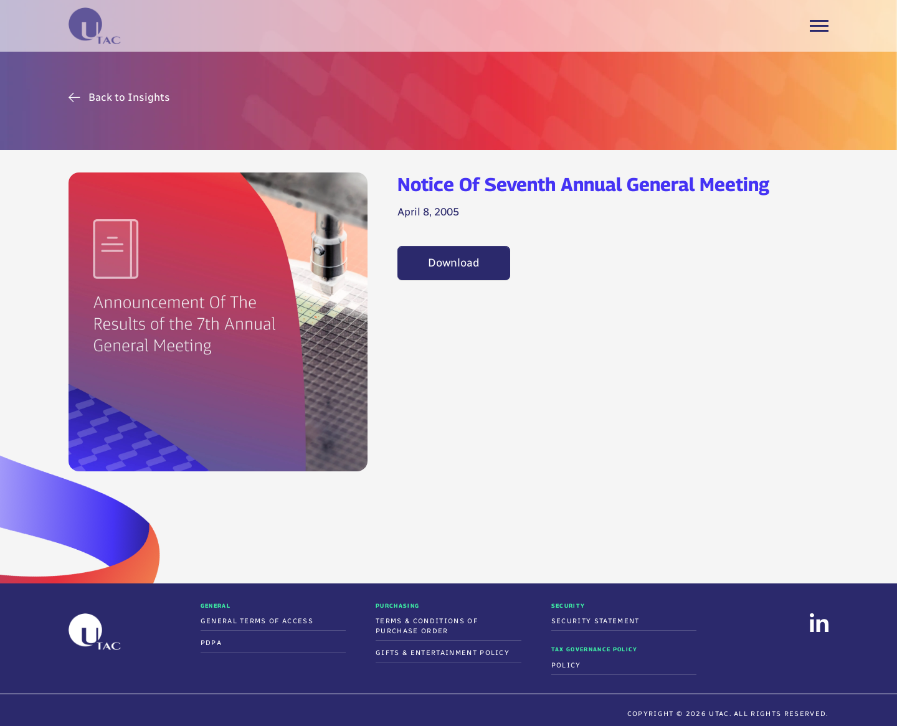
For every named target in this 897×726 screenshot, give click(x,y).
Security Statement (595, 621)
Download (454, 263)
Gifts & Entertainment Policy (443, 653)
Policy (566, 665)
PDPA (211, 643)
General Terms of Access (257, 621)
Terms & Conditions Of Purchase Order (427, 626)
